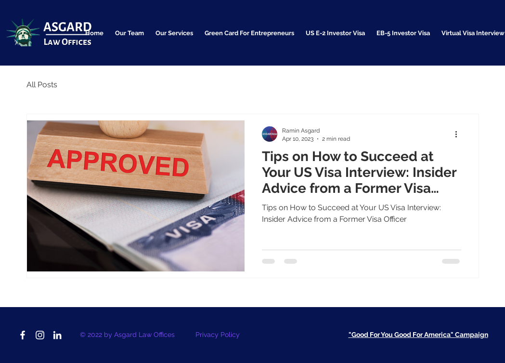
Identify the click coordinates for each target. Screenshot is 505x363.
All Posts (41, 84)
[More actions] (460, 134)
